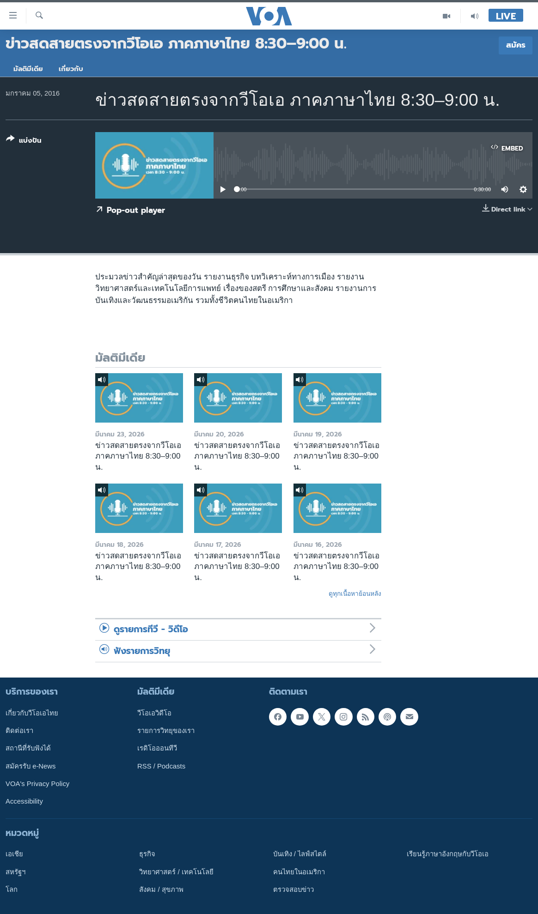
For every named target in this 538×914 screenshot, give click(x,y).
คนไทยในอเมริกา (299, 872)
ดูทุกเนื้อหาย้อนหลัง (355, 593)
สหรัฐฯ (15, 872)
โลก (12, 889)
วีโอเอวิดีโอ (154, 713)
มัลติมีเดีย (28, 69)
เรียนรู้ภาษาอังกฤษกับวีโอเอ (448, 854)
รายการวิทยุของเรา (166, 730)
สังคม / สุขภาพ (161, 889)
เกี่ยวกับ (71, 69)
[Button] (24, 141)
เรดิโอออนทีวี (157, 748)
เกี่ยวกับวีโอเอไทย (32, 713)
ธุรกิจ (147, 854)
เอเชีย (14, 854)
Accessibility (24, 801)
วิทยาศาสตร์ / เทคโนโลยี (176, 872)
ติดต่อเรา (19, 730)
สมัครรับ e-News (31, 766)
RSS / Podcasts (161, 766)
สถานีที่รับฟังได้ (28, 748)
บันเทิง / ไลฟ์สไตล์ (299, 854)
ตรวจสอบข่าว (293, 889)
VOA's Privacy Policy (37, 783)
